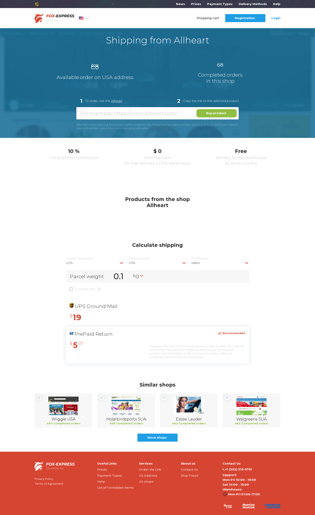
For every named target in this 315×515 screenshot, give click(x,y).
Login (275, 18)
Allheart (116, 101)
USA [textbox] (69, 263)
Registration (245, 18)
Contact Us (189, 469)
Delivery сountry (139, 258)
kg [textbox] (136, 276)
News (180, 4)
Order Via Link (150, 469)
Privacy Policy (44, 478)
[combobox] (95, 263)
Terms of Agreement (49, 483)
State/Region (200, 258)
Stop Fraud (189, 475)
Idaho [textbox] (195, 263)
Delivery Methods (253, 4)
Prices (196, 4)
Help (276, 4)
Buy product (216, 113)
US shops (146, 481)
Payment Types (220, 4)
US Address (148, 475)
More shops (157, 437)
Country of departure (80, 258)
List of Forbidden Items (115, 487)
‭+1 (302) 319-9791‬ (237, 469)
